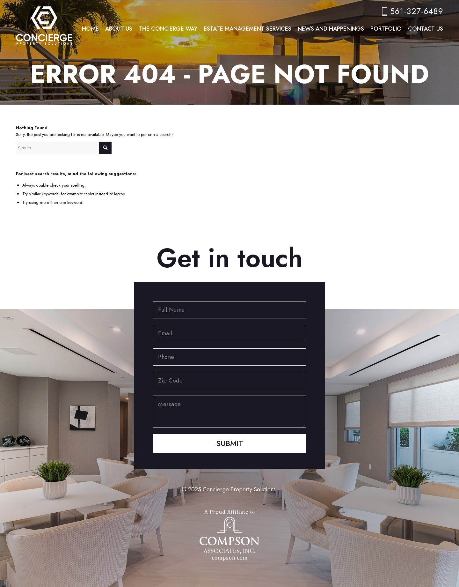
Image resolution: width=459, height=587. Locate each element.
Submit (229, 443)
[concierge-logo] (44, 24)
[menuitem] (90, 28)
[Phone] (229, 357)
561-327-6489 (416, 11)
